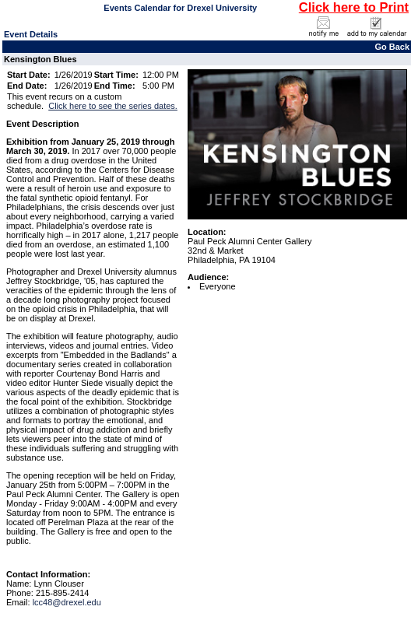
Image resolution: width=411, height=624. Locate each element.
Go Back (391, 46)
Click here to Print (354, 7)
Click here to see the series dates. (112, 105)
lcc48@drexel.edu (67, 602)
